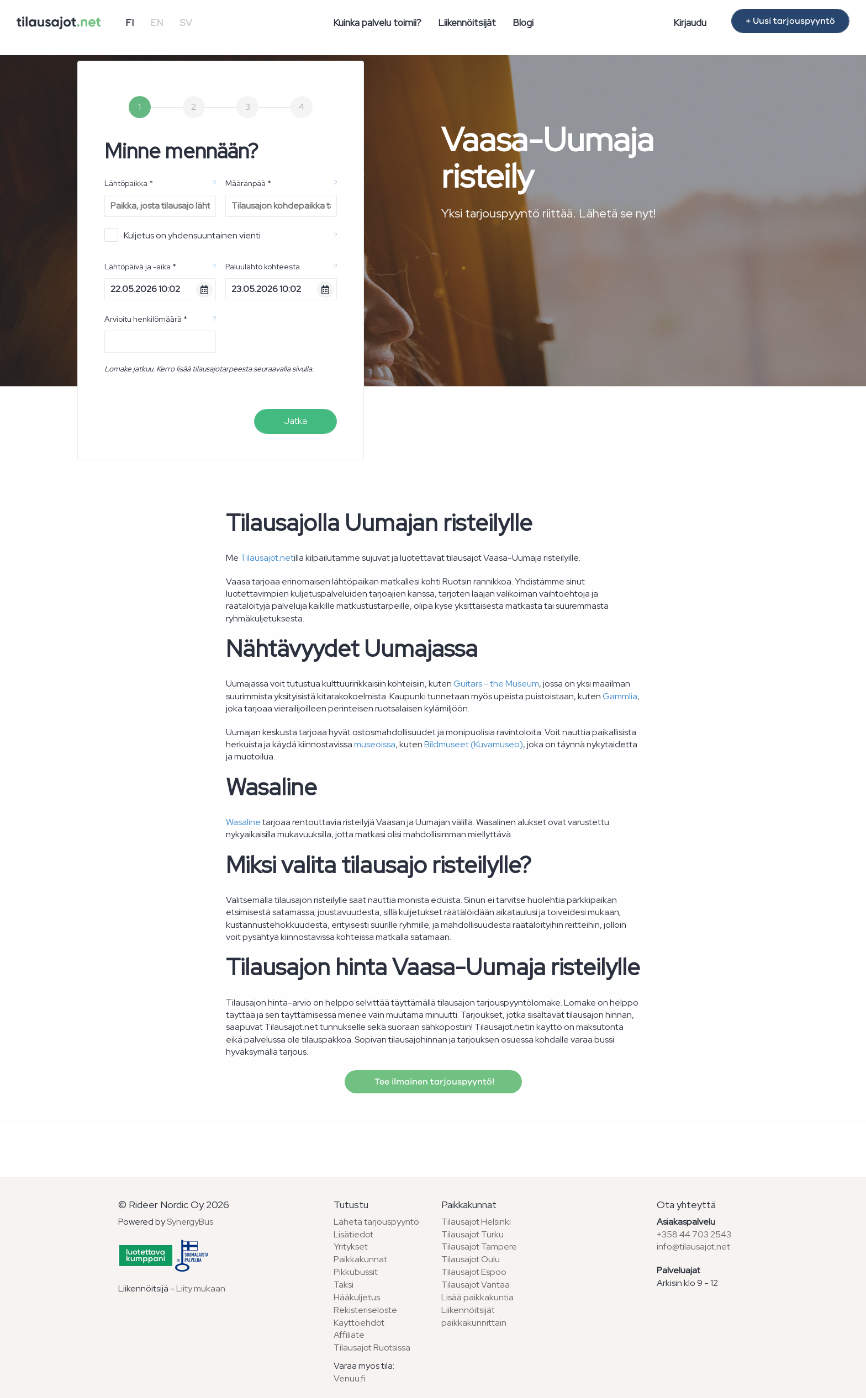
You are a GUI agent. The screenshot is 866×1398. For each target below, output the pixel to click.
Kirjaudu (689, 23)
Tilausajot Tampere (479, 1246)
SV (185, 23)
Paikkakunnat (360, 1259)
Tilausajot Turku (472, 1234)
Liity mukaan (200, 1288)
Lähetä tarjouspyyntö (376, 1221)
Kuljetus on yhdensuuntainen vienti (182, 235)
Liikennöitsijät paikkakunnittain (473, 1316)
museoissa (374, 744)
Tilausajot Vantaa (475, 1284)
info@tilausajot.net (693, 1246)
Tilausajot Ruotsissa (372, 1347)
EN (156, 23)
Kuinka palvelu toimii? (377, 23)
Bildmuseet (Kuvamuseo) (473, 744)
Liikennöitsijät (467, 23)
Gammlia (620, 696)
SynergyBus (190, 1221)
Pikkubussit (356, 1272)
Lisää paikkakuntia (477, 1297)
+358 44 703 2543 (694, 1234)
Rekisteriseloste (365, 1310)
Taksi (343, 1284)
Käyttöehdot (359, 1322)
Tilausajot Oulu (470, 1259)
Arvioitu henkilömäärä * (145, 319)
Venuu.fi (350, 1378)
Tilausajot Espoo (473, 1272)
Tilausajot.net (267, 558)
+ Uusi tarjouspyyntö (790, 21)
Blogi (523, 23)
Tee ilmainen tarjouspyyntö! (433, 1082)
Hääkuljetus (357, 1297)
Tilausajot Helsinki (476, 1221)
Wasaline (243, 822)
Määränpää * (248, 183)
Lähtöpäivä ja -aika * (140, 267)
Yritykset (351, 1246)
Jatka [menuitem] (295, 421)
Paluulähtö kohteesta (262, 267)
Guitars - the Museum (496, 683)
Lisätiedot (353, 1234)
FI (129, 23)
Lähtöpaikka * (128, 183)
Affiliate (349, 1335)
